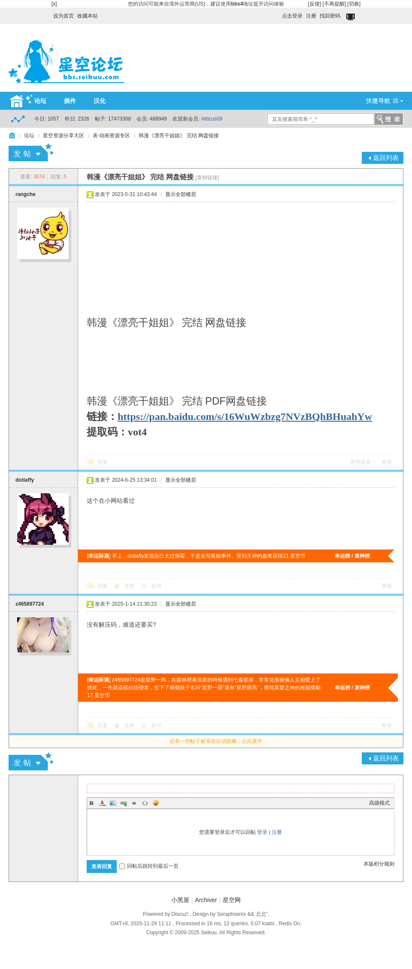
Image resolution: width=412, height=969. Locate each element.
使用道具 (360, 462)
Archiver (206, 900)
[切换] (353, 4)
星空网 (232, 900)
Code (145, 803)
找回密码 (330, 16)
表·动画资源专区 (111, 136)
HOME (12, 135)
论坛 (40, 100)
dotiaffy (24, 480)
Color (102, 803)
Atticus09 (211, 119)
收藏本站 (87, 16)
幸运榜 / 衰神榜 (352, 556)
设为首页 (63, 16)
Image (113, 803)
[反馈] (314, 4)
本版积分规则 (379, 864)
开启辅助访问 (278, 14)
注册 (311, 16)
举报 (387, 462)
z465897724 (29, 604)
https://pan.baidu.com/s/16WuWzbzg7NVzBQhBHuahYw (245, 416)
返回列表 (386, 157)
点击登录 (292, 16)
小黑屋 (180, 900)
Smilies (155, 803)
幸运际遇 (98, 556)
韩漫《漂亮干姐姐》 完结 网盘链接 (179, 136)
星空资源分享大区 (63, 136)
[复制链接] (207, 178)
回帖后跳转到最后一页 (149, 866)
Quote (134, 803)
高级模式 (379, 803)
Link (123, 803)
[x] (54, 4)
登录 (262, 832)
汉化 (100, 100)
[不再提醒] (334, 4)
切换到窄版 (351, 17)
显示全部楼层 (180, 194)
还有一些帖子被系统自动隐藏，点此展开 (216, 741)
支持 (130, 586)
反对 (156, 586)
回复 (102, 462)
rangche (25, 194)
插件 (70, 100)
